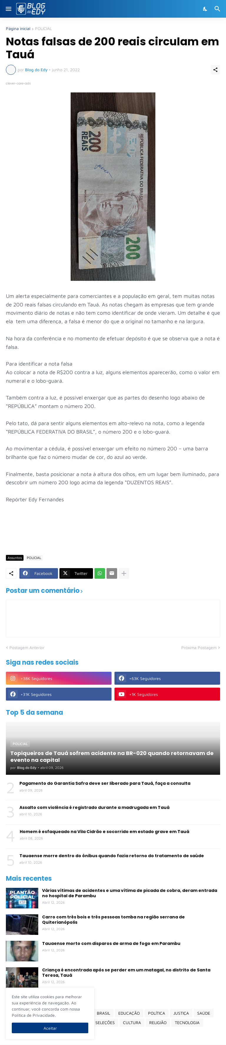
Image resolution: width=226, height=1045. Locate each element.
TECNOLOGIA (187, 1022)
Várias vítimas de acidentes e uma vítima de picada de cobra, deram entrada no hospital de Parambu (129, 893)
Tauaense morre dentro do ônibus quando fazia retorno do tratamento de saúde (111, 855)
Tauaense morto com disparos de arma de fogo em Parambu (111, 943)
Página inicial (18, 28)
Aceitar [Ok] (50, 1028)
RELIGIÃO (158, 1022)
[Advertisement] (113, 533)
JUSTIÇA (181, 1013)
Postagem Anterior (26, 647)
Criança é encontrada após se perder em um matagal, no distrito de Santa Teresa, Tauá (126, 972)
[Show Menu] (8, 9)
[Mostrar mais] (124, 573)
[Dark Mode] (205, 9)
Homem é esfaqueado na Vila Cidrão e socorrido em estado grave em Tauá (104, 831)
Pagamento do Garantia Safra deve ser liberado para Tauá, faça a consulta (104, 783)
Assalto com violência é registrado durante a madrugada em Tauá (94, 807)
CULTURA (132, 1022)
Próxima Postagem (199, 647)
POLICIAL (43, 28)
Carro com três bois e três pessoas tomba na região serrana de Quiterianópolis (113, 919)
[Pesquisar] (218, 8)
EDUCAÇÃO (129, 1013)
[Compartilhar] (215, 69)
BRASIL (103, 1013)
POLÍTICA (156, 1013)
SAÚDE (203, 1013)
